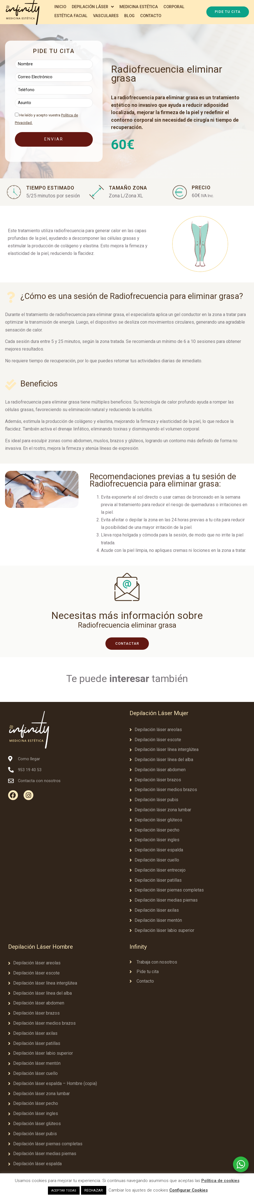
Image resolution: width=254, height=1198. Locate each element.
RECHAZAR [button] (93, 1190)
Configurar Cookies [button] (188, 1190)
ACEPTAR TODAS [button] (63, 1190)
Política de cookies (220, 1180)
